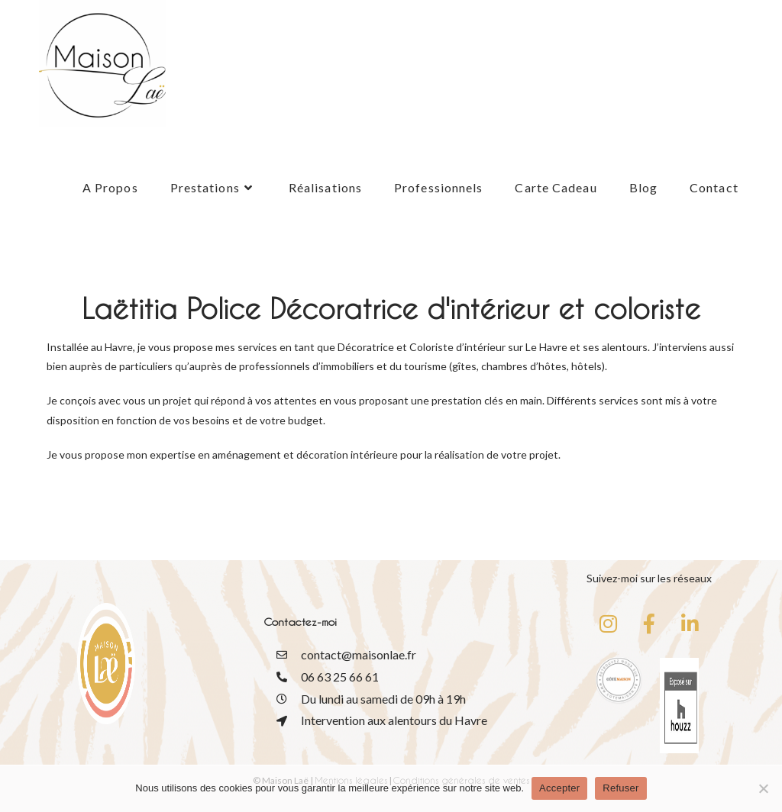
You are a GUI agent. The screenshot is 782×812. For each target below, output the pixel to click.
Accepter (559, 788)
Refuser (620, 788)
